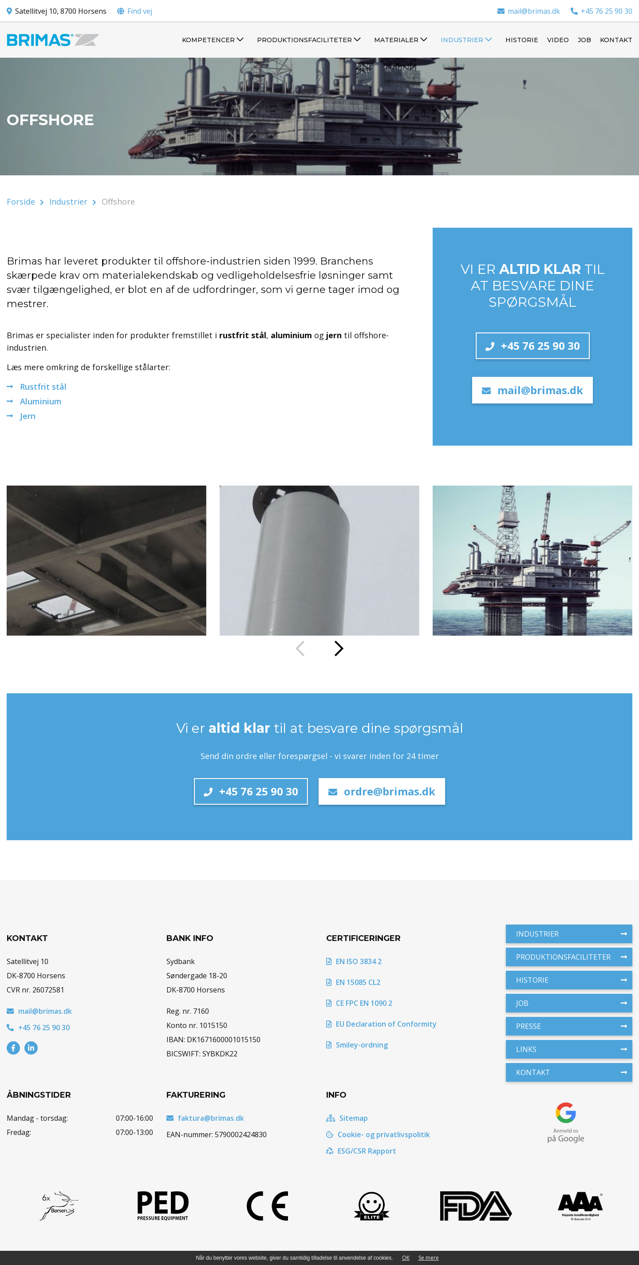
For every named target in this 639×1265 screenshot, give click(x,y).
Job (571, 1003)
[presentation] (300, 649)
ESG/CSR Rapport (361, 1151)
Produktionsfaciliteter (571, 957)
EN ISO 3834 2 (354, 961)
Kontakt (571, 1072)
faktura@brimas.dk (205, 1118)
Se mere (428, 1257)
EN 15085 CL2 (353, 982)
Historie (571, 980)
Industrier (68, 201)
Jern (28, 416)
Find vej (139, 11)
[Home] (53, 40)
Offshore (118, 201)
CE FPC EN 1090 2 (359, 1003)
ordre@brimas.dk (381, 791)
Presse (571, 1026)
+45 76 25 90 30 (601, 11)
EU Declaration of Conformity (381, 1024)
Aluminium (41, 401)
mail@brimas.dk (528, 11)
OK (406, 1257)
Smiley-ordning (357, 1045)
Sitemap (347, 1118)
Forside (21, 201)
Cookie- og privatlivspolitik (378, 1134)
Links (571, 1049)
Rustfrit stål (43, 386)
